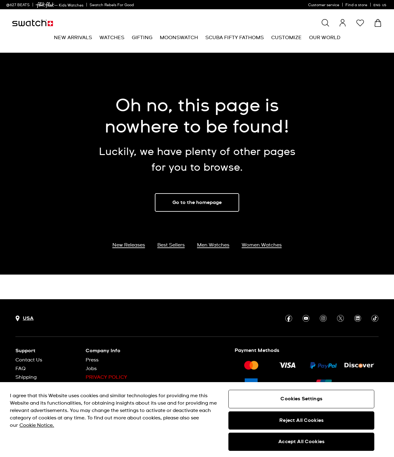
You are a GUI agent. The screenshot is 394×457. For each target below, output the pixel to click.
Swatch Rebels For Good (112, 5)
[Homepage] (32, 23)
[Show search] (325, 23)
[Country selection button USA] (24, 318)
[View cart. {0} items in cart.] (378, 23)
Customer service (323, 5)
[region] (197, 419)
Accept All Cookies (301, 441)
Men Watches (213, 245)
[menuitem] (73, 38)
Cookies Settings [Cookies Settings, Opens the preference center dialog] (301, 398)
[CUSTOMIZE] (286, 38)
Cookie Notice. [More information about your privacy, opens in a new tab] (36, 425)
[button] (360, 23)
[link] (45, 5)
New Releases (128, 245)
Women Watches (262, 245)
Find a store (356, 5)
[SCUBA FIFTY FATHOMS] (234, 38)
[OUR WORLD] (324, 38)
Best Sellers (171, 245)
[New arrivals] (73, 38)
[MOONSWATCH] (179, 38)
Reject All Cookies (301, 420)
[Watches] (111, 38)
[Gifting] (142, 38)
